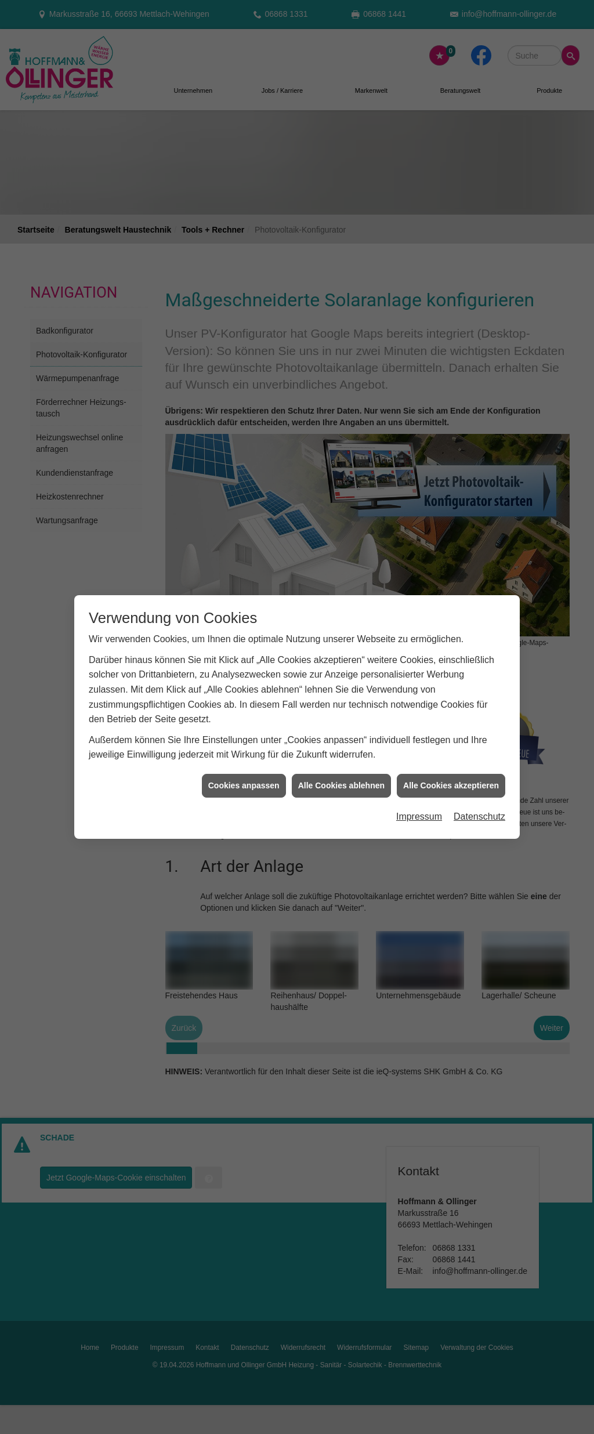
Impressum (419, 779)
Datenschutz (479, 779)
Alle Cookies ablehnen (341, 747)
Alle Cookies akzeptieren (451, 747)
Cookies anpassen (244, 747)
